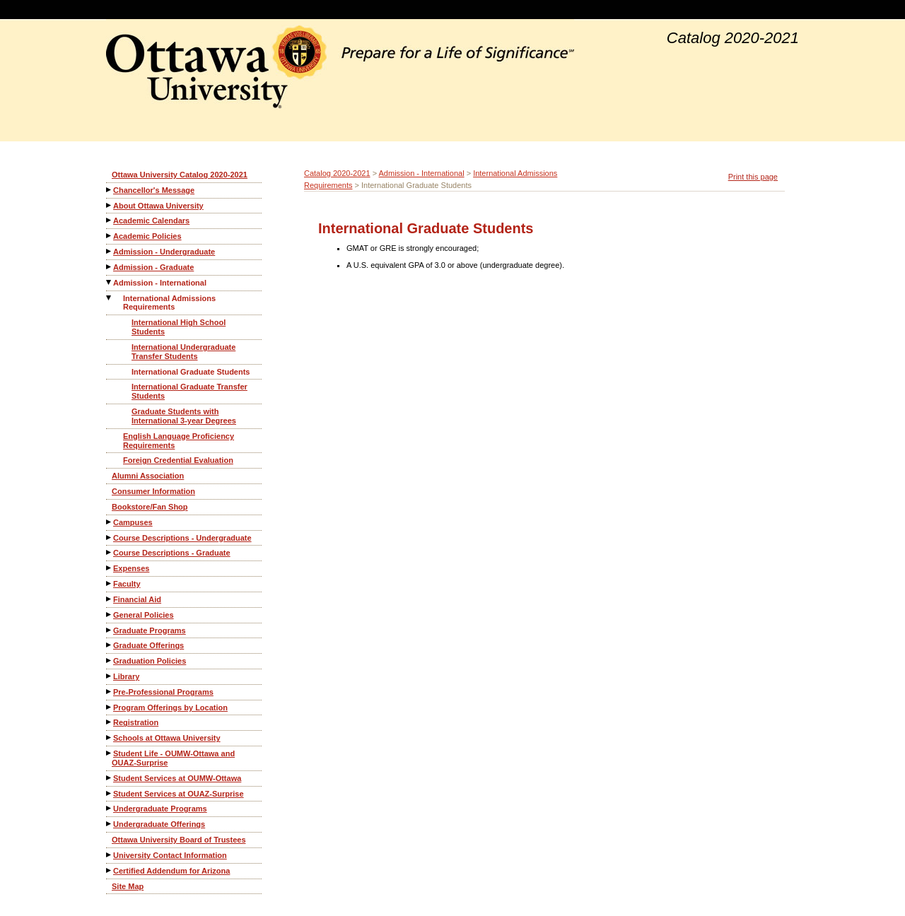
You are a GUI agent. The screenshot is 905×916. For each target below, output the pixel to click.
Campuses (133, 522)
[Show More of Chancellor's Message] (109, 190)
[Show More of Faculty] (109, 583)
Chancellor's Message (153, 190)
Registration (135, 722)
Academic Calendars (151, 220)
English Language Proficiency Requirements (178, 441)
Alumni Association (148, 475)
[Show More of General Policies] (109, 614)
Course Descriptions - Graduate (171, 552)
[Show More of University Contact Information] (109, 855)
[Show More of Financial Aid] (109, 599)
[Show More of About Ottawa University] (109, 205)
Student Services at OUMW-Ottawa (177, 778)
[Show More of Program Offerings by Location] (109, 707)
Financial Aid (137, 599)
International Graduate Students (191, 372)
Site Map (128, 886)
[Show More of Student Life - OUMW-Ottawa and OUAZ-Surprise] (109, 753)
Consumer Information (153, 491)
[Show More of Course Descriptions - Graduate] (109, 552)
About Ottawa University (158, 205)
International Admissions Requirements (169, 303)
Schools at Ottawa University (167, 738)
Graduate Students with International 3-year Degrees (184, 416)
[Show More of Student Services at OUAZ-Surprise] (109, 793)
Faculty (127, 584)
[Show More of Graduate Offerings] (109, 645)
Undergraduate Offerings (159, 824)
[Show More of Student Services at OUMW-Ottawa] (109, 778)
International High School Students (179, 327)
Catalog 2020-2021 (337, 173)
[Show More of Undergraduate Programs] (109, 808)
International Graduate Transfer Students (189, 391)
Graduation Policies (149, 661)
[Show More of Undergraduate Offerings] (109, 824)
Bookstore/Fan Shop (150, 507)
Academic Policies (147, 236)
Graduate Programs (149, 630)
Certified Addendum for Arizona (171, 871)
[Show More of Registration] (109, 722)
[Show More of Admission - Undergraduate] (109, 251)
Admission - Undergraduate (164, 251)
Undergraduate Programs (160, 808)
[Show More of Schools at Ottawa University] (109, 737)
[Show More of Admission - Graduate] (109, 267)
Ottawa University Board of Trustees (179, 839)
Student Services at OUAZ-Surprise (178, 793)
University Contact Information (170, 855)
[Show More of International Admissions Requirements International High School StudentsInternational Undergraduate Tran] (109, 298)
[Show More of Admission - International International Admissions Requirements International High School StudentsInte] (109, 282)
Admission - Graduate (153, 267)
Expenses (131, 568)
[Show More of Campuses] (109, 522)
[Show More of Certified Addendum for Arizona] (109, 870)
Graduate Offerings (148, 645)
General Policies (143, 615)
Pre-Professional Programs (163, 692)
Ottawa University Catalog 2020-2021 (179, 174)
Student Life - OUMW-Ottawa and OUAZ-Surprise (173, 758)
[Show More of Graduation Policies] (109, 660)
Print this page (753, 176)
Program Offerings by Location (170, 707)
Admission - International (159, 282)
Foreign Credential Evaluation (178, 460)
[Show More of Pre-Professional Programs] (109, 691)
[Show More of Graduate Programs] (109, 630)
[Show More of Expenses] (109, 568)
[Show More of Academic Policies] (109, 236)
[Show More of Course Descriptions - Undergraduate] (109, 537)
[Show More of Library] (109, 676)
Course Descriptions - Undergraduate (182, 538)
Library (126, 676)
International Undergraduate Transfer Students (183, 351)
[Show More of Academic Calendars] (109, 220)
